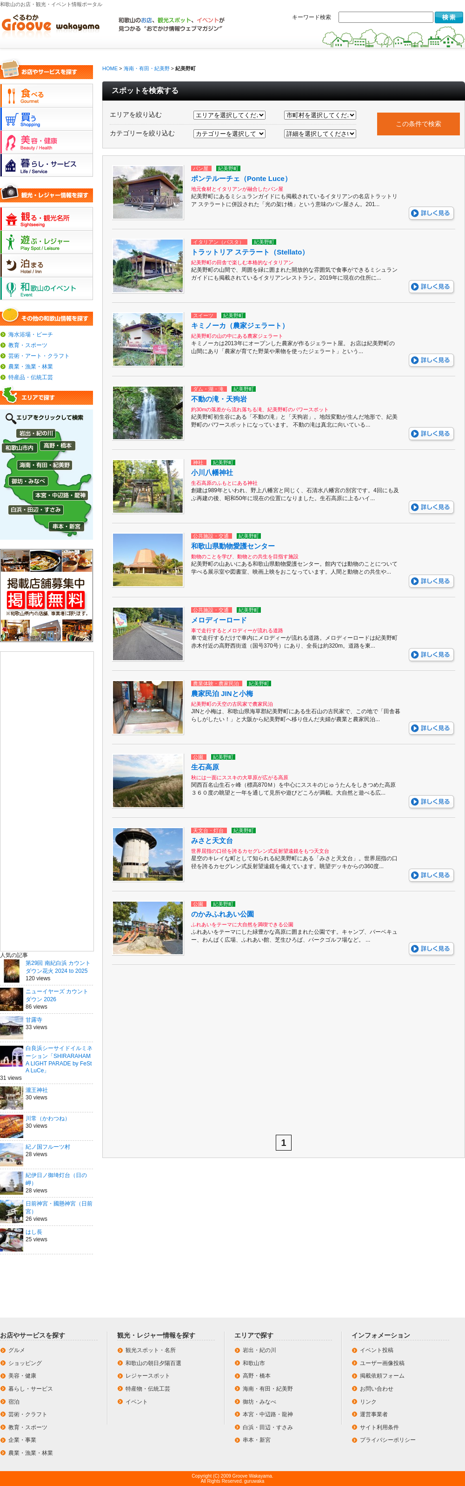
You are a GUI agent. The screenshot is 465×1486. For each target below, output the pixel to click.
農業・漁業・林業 (30, 366)
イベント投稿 (376, 1350)
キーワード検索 (311, 17)
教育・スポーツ (27, 345)
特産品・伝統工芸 (30, 377)
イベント (137, 1402)
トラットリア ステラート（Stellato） (250, 252)
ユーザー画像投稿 (382, 1363)
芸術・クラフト (27, 1414)
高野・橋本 (257, 1375)
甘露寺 (34, 1020)
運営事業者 (374, 1414)
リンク (368, 1402)
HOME (110, 68)
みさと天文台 (212, 840)
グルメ (16, 1350)
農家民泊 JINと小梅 (222, 693)
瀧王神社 (37, 1090)
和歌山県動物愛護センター (233, 546)
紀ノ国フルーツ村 (48, 1147)
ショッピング (25, 1363)
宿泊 (14, 1402)
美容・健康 (22, 1375)
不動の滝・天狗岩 (219, 399)
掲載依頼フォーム (382, 1375)
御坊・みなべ (259, 1402)
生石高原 (205, 767)
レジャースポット (148, 1375)
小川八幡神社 (212, 472)
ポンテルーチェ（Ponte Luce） (241, 178)
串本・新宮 (257, 1440)
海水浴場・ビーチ (30, 334)
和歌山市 (254, 1363)
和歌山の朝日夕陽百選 (153, 1363)
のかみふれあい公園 (222, 914)
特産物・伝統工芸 (148, 1389)
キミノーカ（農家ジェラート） (240, 325)
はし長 (34, 1232)
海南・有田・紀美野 (147, 68)
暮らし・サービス (30, 1389)
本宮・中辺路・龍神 (268, 1414)
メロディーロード (219, 620)
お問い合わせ (376, 1389)
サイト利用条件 (379, 1427)
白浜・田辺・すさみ (268, 1427)
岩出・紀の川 (259, 1350)
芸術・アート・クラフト (39, 356)
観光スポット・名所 (151, 1350)
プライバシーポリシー (388, 1440)
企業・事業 (22, 1440)
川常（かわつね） (48, 1118)
